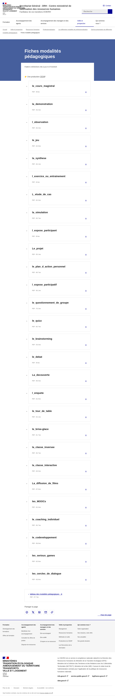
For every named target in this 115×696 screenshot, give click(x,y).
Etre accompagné (45, 633)
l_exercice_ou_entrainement (48, 176)
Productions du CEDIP (65, 641)
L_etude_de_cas (41, 194)
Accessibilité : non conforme (45, 688)
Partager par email (45, 612)
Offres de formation (8, 635)
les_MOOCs (39, 501)
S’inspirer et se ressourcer (48, 641)
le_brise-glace (40, 429)
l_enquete (38, 393)
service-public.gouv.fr (79, 676)
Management (63, 629)
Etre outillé (43, 637)
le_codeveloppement (44, 537)
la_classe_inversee (43, 447)
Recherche (110, 11)
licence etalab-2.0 (45, 693)
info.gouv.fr (62, 676)
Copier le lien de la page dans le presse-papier (52, 612)
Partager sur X (33, 612)
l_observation (40, 122)
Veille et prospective (81, 22)
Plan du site (6, 688)
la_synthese (39, 158)
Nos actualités (82, 637)
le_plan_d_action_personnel (48, 266)
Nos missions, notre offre (85, 633)
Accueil (5, 29)
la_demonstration (42, 104)
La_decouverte (41, 375)
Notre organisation (83, 629)
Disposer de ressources (28, 644)
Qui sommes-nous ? (100, 22)
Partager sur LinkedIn (39, 612)
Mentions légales (28, 688)
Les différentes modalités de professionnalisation (72, 29)
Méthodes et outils (64, 637)
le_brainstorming (42, 338)
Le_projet (37, 248)
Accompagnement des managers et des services (54, 22)
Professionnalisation (49, 29)
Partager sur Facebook (27, 612)
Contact (108, 6)
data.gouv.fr (62, 681)
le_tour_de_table (42, 411)
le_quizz (37, 320)
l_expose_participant (44, 230)
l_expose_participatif (44, 284)
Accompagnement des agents (24, 22)
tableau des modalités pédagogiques (45, 594)
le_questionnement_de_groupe (50, 302)
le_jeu (35, 140)
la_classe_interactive (44, 465)
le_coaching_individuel (45, 519)
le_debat (37, 356)
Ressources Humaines (33, 29)
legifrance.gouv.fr (98, 676)
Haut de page (105, 615)
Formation (6, 22)
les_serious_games (43, 555)
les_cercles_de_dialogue (46, 573)
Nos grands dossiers (84, 641)
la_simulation (40, 212)
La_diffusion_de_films (45, 483)
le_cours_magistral (43, 86)
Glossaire (16, 688)
